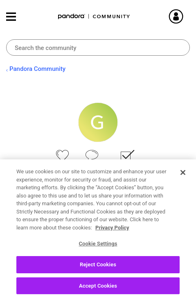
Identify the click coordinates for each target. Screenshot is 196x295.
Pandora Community (94, 16)
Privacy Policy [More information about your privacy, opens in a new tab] (112, 239)
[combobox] (98, 47)
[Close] (183, 184)
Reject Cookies (98, 276)
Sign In (186, 16)
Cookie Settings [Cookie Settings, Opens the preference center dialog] (98, 255)
